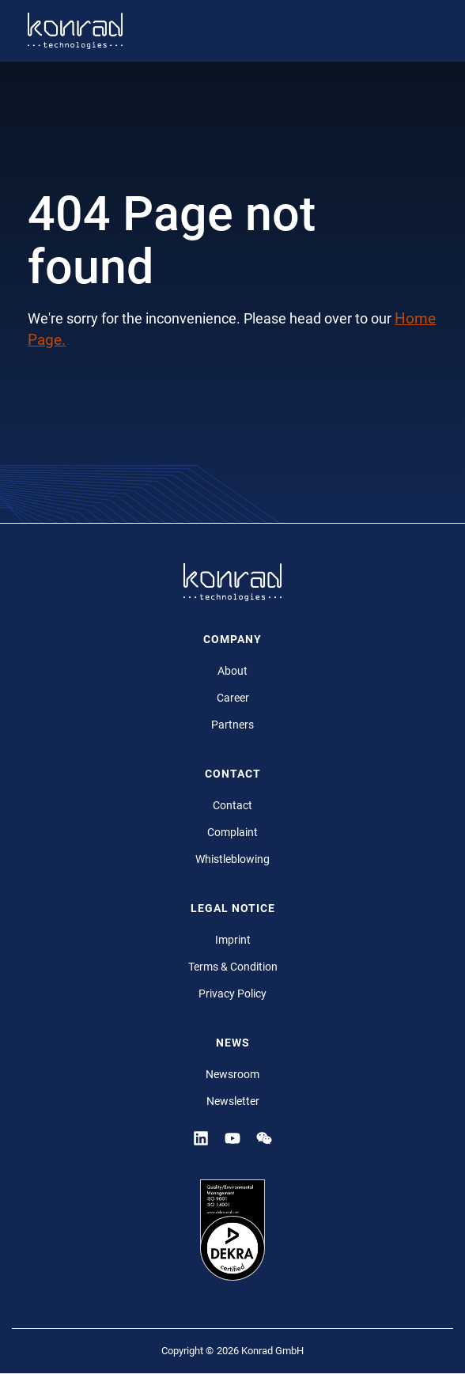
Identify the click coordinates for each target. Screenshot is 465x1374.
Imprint (233, 939)
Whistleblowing (232, 859)
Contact (232, 805)
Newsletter (232, 1101)
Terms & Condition (233, 966)
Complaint (232, 832)
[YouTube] (232, 1138)
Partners (232, 724)
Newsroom (232, 1074)
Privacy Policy (232, 993)
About (232, 670)
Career (233, 697)
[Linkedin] (201, 1138)
